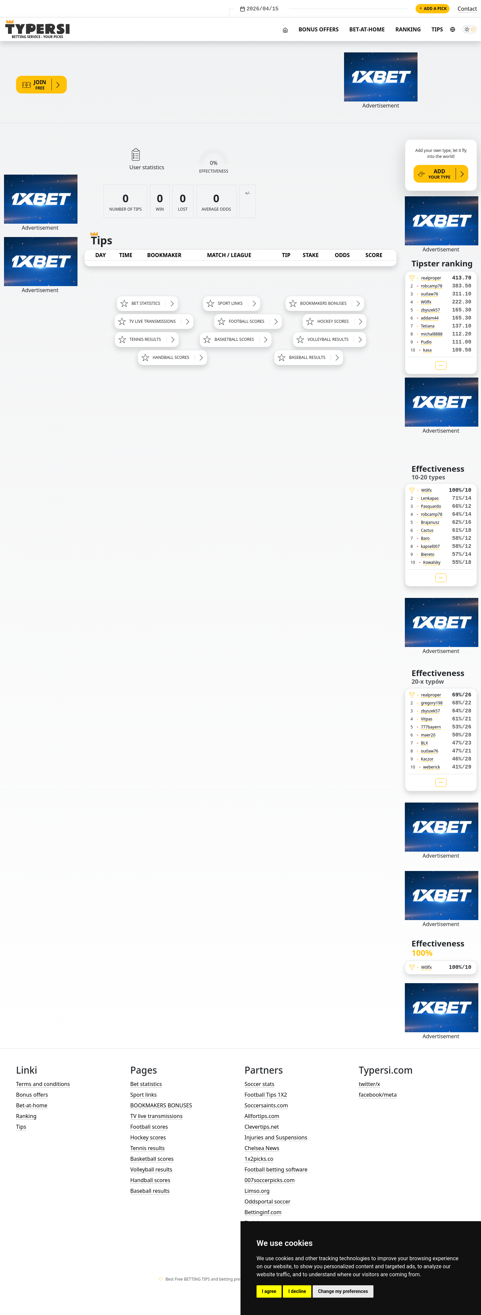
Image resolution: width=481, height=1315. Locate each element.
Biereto (428, 554)
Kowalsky (432, 562)
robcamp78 (431, 286)
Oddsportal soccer (267, 1201)
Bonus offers (319, 29)
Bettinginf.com (263, 1212)
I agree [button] (269, 1291)
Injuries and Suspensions (276, 1137)
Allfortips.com (262, 1116)
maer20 (428, 735)
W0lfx (426, 302)
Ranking (408, 29)
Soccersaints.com (266, 1105)
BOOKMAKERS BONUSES (161, 1105)
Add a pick (433, 8)
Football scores (149, 1126)
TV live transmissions (156, 1116)
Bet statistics (146, 1084)
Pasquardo (431, 506)
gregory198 (432, 703)
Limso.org (257, 1190)
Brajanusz (430, 522)
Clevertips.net (262, 1126)
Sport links (143, 1094)
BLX (424, 743)
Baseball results (150, 1190)
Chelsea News (262, 1148)
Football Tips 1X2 (266, 1094)
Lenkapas (430, 498)
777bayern (431, 727)
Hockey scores (148, 1137)
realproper (431, 278)
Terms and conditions (43, 1084)
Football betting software (276, 1169)
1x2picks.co (259, 1158)
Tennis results (147, 1148)
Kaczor (427, 759)
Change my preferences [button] (343, 1291)
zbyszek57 (430, 310)
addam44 (430, 318)
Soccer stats (259, 1084)
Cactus (427, 530)
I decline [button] (297, 1291)
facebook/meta (378, 1094)
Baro (425, 538)
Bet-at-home (367, 29)
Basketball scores (152, 1158)
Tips (437, 29)
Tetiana (428, 326)
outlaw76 (429, 294)
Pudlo (426, 342)
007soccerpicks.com (270, 1180)
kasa (427, 350)
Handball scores (150, 1180)
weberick (431, 767)
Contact (467, 8)
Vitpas (427, 719)
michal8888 (432, 334)
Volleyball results (151, 1169)
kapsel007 (430, 546)
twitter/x (369, 1084)
